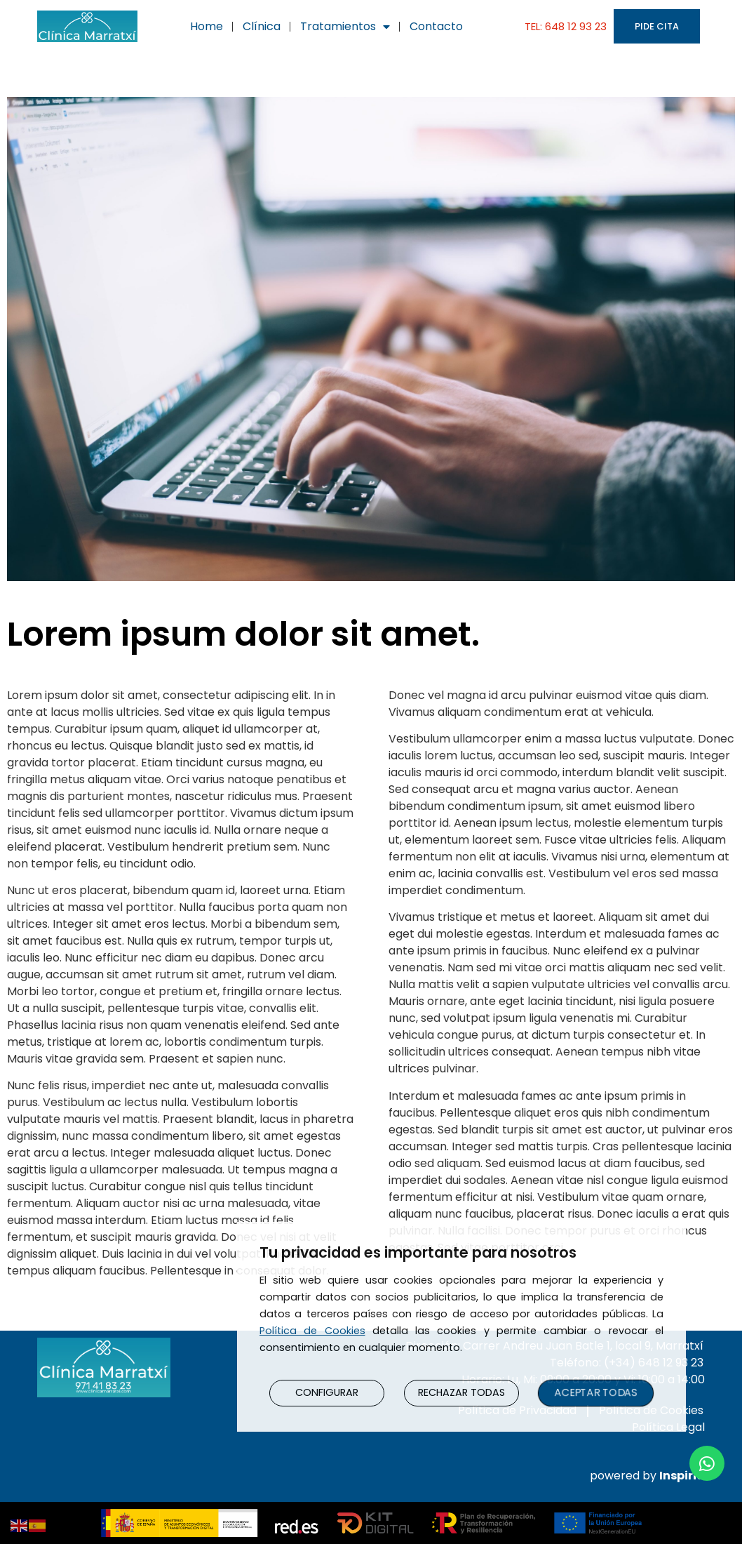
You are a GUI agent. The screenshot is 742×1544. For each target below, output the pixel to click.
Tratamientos (345, 26)
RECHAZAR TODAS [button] (461, 1392)
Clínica (262, 26)
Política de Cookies (312, 1330)
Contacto (436, 26)
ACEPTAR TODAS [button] (596, 1392)
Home (206, 26)
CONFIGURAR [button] (327, 1392)
